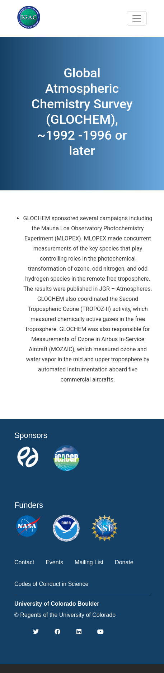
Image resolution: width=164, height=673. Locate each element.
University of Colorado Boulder (56, 604)
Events (54, 562)
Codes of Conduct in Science (51, 584)
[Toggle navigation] (137, 18)
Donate (124, 562)
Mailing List (89, 562)
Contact (24, 562)
